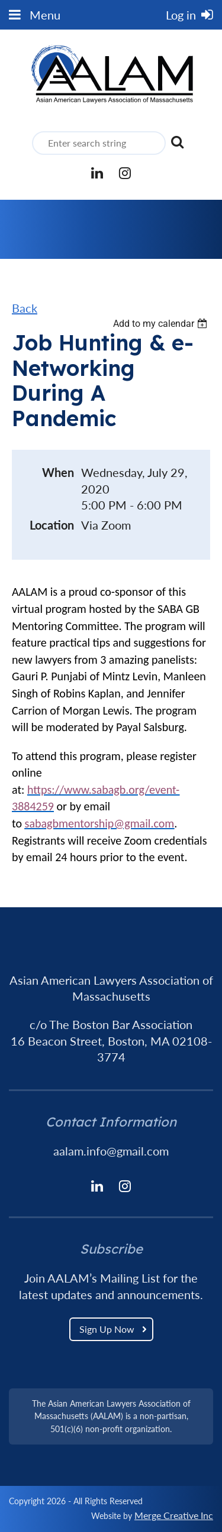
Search (177, 141)
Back (24, 308)
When (58, 472)
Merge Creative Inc (173, 1515)
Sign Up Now (106, 1329)
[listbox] (161, 323)
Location (52, 525)
